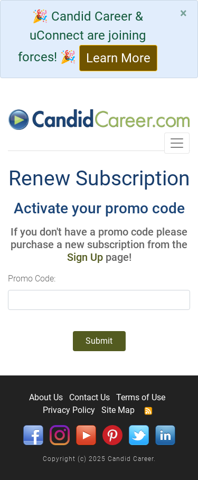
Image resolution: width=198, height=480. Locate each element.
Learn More (118, 58)
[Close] (183, 13)
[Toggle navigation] (177, 143)
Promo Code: (31, 279)
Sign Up (85, 257)
